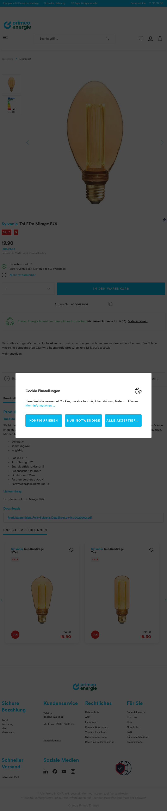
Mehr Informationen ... (40, 405)
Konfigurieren (43, 420)
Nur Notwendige (83, 420)
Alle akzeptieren (123, 420)
